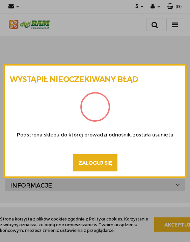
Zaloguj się (95, 163)
